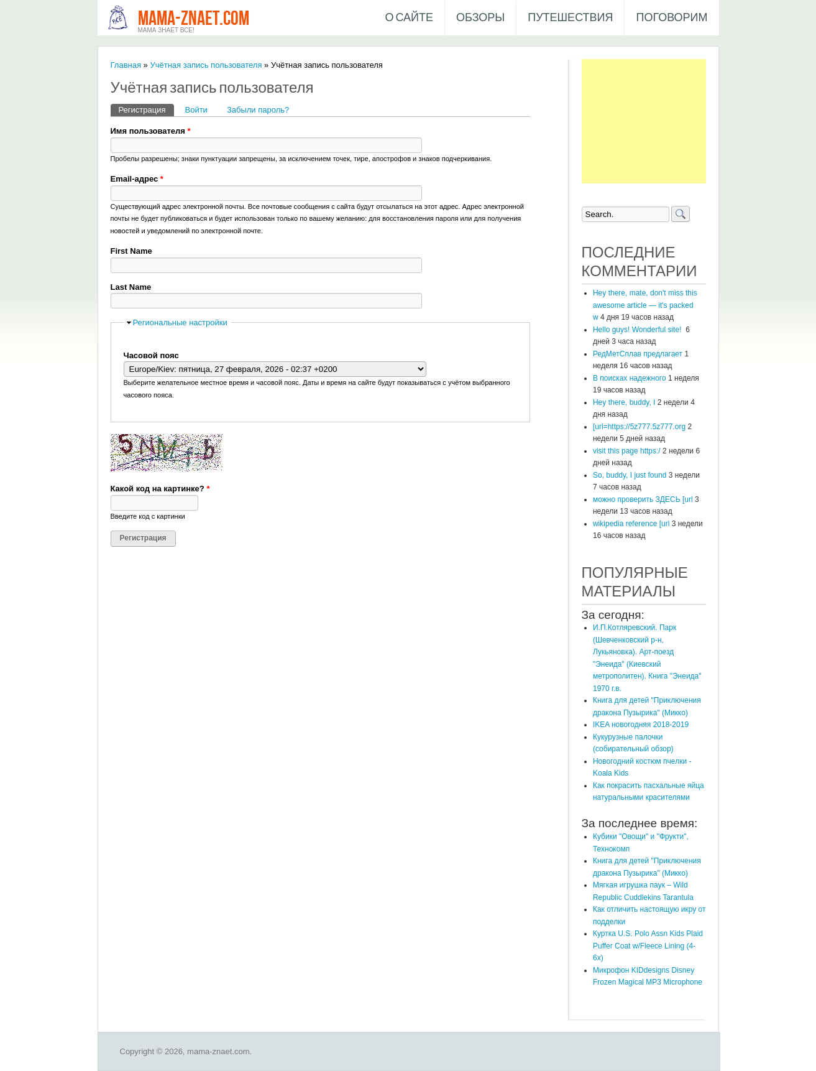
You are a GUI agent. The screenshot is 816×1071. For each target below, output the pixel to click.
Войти (196, 109)
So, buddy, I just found (630, 475)
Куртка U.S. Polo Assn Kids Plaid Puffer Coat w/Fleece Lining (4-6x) (648, 945)
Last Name (131, 287)
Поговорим (671, 17)
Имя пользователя (151, 131)
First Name (131, 251)
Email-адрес (137, 178)
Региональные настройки (180, 322)
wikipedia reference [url (631, 523)
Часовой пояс (151, 355)
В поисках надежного (629, 378)
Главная (126, 65)
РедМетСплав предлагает (637, 354)
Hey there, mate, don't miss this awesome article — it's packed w (645, 305)
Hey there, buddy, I (624, 402)
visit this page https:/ (627, 451)
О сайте (409, 17)
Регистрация (146, 109)
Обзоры (480, 17)
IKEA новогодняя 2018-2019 (641, 724)
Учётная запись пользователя (206, 65)
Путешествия (570, 17)
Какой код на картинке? (160, 488)
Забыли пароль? (258, 109)
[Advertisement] (644, 121)
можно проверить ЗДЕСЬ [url (643, 499)
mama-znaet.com (193, 19)
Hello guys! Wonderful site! (638, 329)
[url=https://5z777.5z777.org (639, 426)
